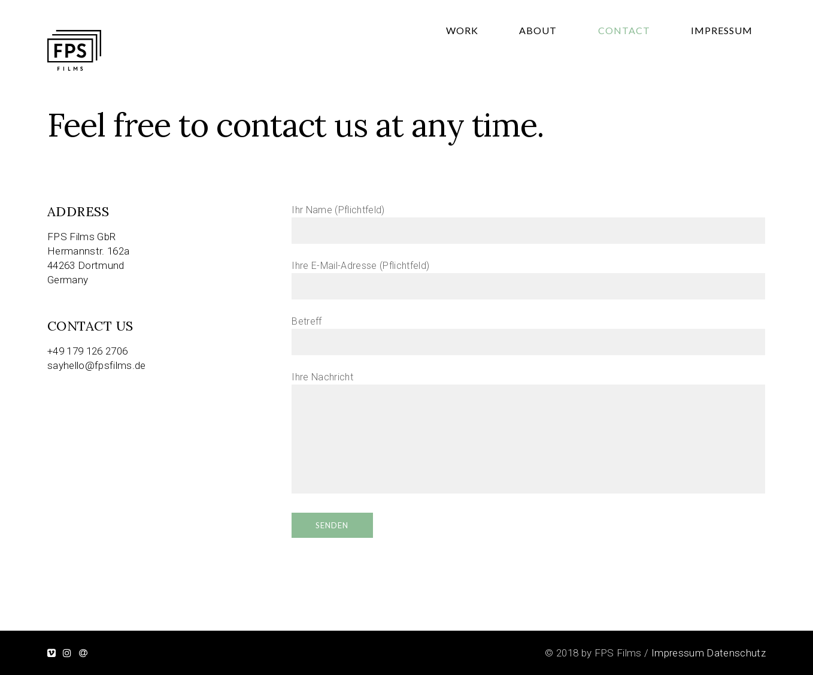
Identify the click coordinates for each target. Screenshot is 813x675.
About (604, 56)
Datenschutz (736, 653)
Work (555, 56)
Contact (664, 56)
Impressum (735, 56)
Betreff (528, 331)
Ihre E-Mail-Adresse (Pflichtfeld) (528, 276)
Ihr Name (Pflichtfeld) (528, 220)
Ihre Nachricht (528, 433)
